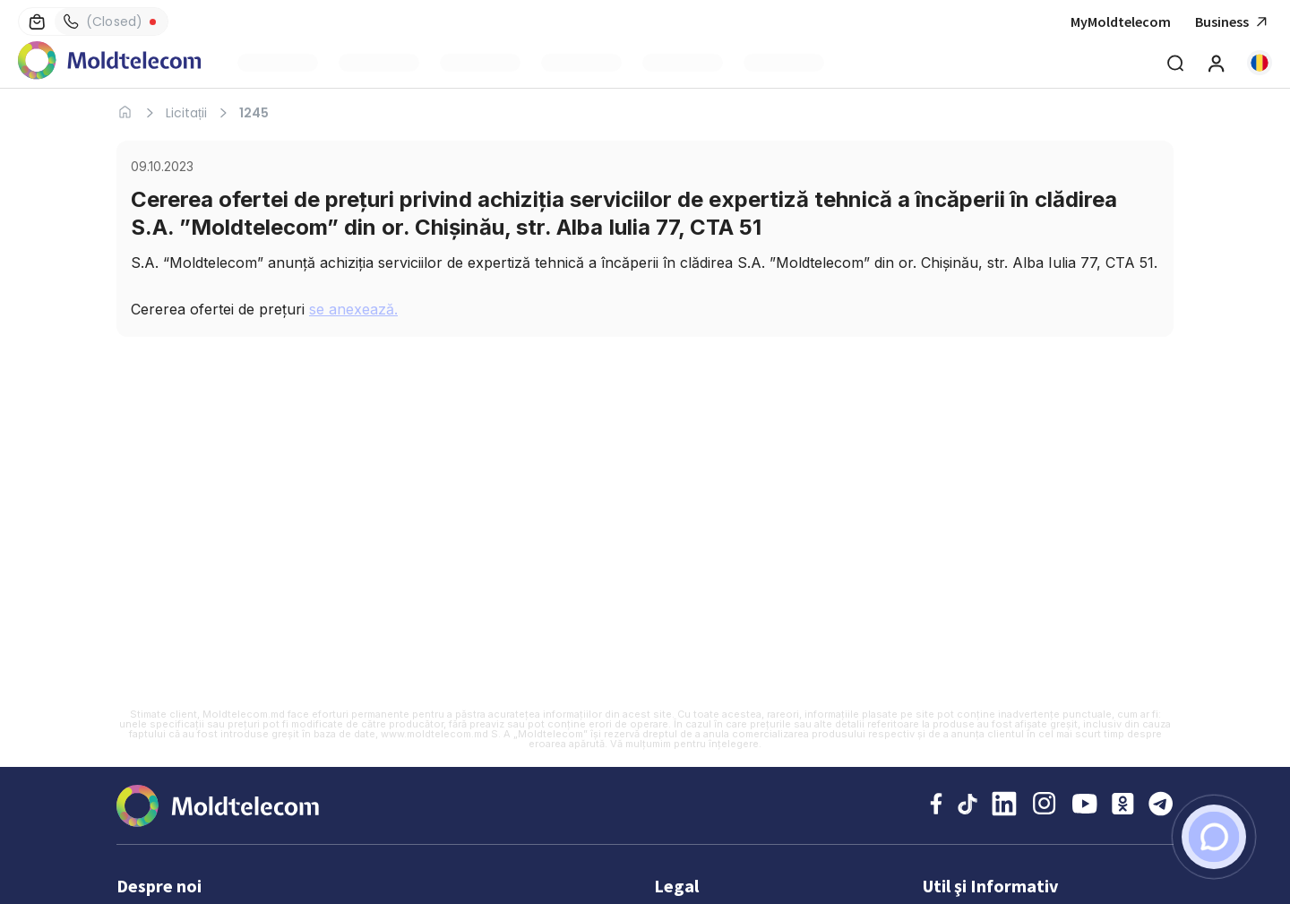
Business (1233, 22)
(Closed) (103, 21)
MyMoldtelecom (1121, 21)
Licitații (186, 113)
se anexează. (353, 309)
